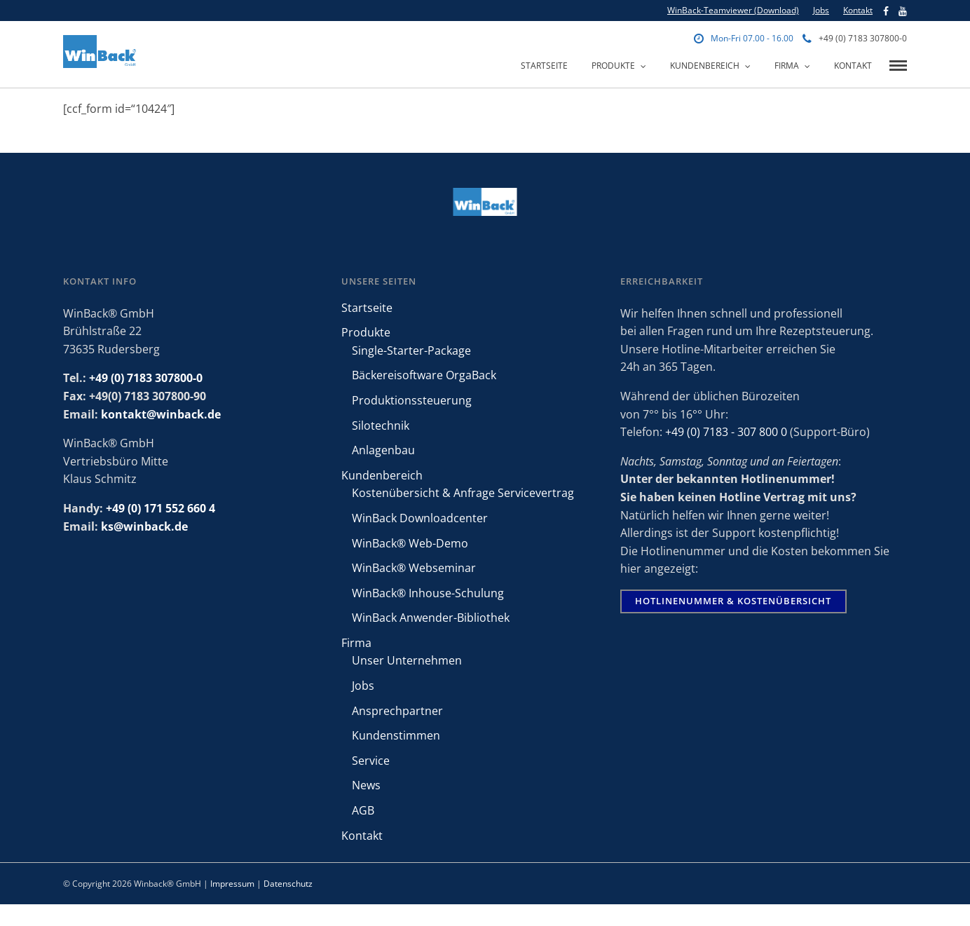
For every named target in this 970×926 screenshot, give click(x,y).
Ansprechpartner (397, 711)
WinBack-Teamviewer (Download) (733, 10)
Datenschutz (288, 884)
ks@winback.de (144, 526)
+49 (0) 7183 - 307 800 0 (726, 432)
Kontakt (858, 10)
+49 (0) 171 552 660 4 (160, 508)
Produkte (613, 66)
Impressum (232, 884)
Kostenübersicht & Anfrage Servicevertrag (463, 493)
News (366, 785)
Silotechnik (380, 425)
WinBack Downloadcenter (420, 518)
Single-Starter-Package (411, 350)
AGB (363, 810)
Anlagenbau (383, 450)
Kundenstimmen (396, 735)
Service (371, 760)
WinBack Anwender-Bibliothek (431, 617)
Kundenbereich (704, 66)
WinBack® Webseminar (414, 568)
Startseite (544, 66)
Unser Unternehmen (407, 660)
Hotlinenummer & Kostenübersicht (733, 600)
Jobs (821, 10)
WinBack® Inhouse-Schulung (428, 593)
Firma (786, 66)
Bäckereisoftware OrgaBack (424, 375)
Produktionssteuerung (412, 400)
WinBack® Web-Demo (410, 543)
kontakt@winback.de (161, 414)
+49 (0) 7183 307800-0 (854, 38)
